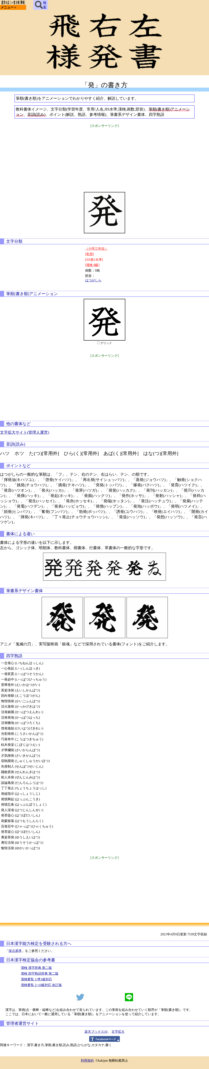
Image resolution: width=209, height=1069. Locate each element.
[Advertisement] (104, 157)
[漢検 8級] (92, 265)
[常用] (89, 254)
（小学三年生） (96, 248)
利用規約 (87, 1060)
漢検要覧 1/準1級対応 (36, 979)
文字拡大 (118, 1031)
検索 (40, 5)
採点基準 (15, 951)
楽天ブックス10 (95, 1031)
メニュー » (8, 7)
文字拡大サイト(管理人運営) (24, 432)
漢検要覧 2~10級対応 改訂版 (41, 985)
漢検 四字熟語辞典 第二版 (39, 973)
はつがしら (93, 280)
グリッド (106, 343)
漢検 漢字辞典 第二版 (36, 968)
